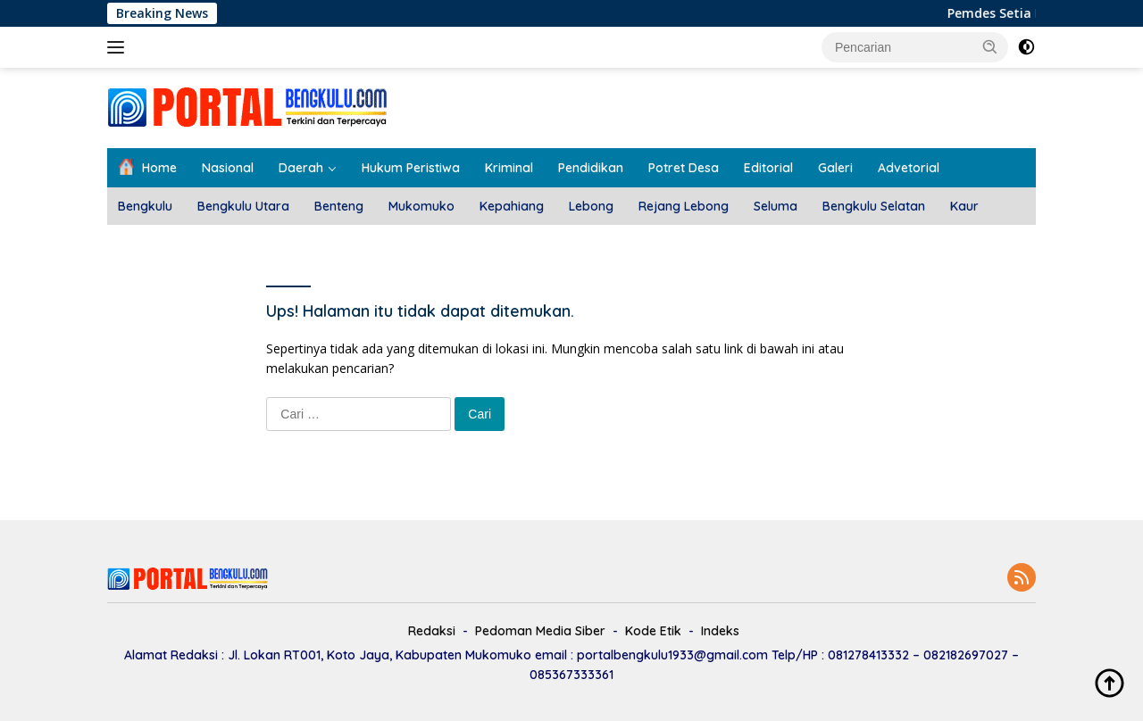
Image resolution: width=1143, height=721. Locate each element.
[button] (990, 46)
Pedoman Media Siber (540, 631)
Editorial (768, 168)
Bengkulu (145, 206)
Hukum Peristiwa (411, 168)
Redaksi (431, 631)
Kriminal (509, 168)
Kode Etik (653, 631)
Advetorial (908, 168)
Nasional (228, 168)
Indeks (720, 631)
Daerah (301, 168)
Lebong (591, 206)
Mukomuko (421, 206)
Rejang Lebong (683, 206)
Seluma (775, 206)
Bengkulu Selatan (873, 206)
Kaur (964, 206)
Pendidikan (590, 168)
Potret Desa (683, 168)
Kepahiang (512, 206)
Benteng (338, 206)
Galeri (835, 168)
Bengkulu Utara (243, 206)
